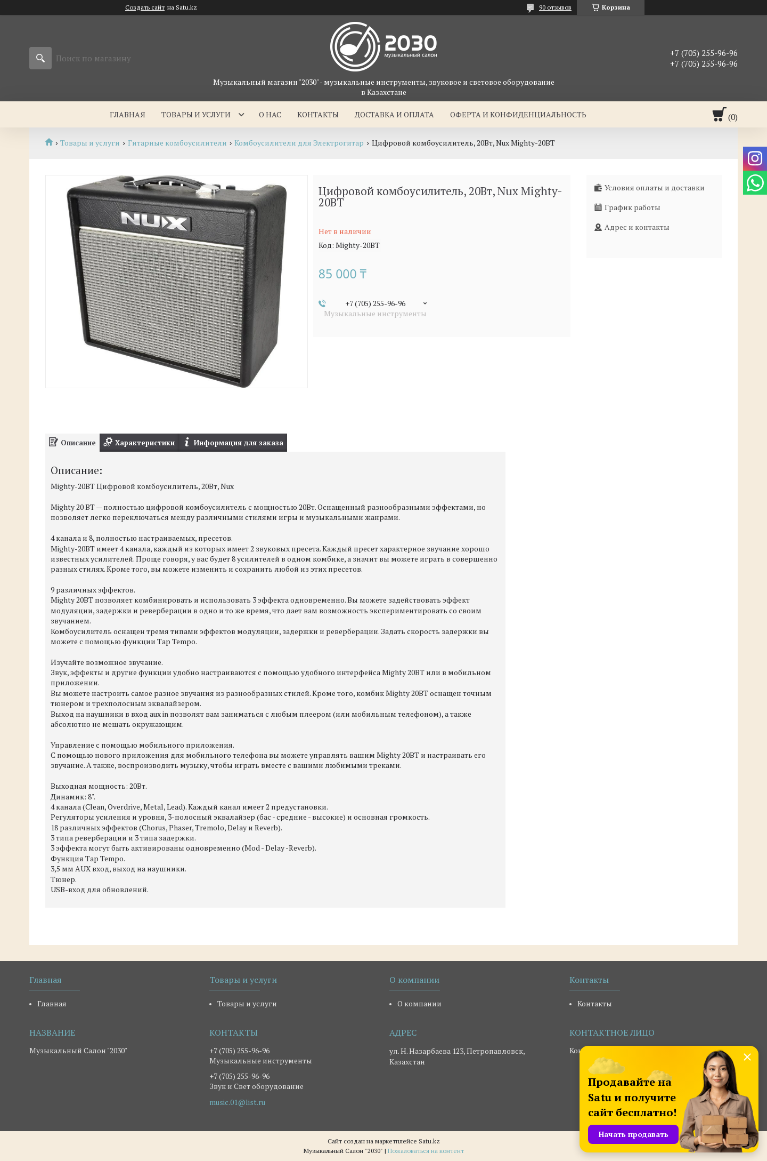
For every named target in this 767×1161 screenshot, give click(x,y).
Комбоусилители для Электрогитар (299, 143)
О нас (270, 114)
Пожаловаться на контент (426, 1151)
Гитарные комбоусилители (177, 143)
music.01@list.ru (237, 1102)
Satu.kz (429, 1141)
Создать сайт (145, 7)
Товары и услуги (196, 114)
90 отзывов (555, 7)
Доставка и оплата (394, 114)
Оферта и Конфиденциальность (518, 114)
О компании (419, 1003)
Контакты (318, 114)
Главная (127, 114)
